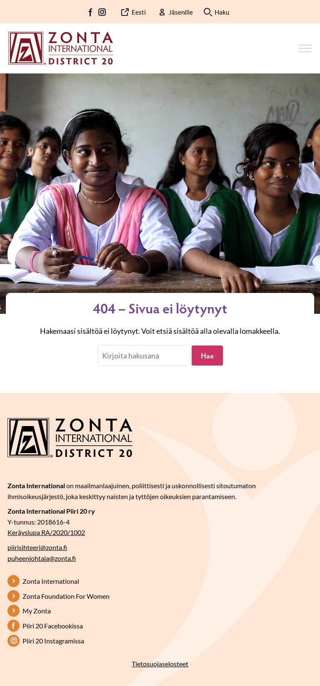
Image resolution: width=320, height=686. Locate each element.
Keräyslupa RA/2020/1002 (46, 532)
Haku (222, 12)
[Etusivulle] (60, 47)
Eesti (139, 12)
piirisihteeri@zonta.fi (37, 547)
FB (91, 12)
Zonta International (50, 581)
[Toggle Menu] (305, 48)
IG (102, 12)
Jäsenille (181, 12)
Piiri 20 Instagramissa (53, 641)
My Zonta (36, 611)
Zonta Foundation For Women (66, 596)
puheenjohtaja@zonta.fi (42, 558)
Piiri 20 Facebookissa (52, 626)
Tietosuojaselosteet (160, 664)
